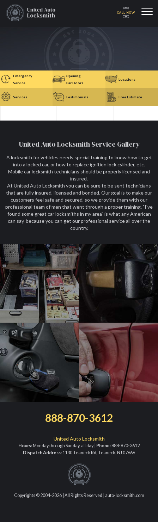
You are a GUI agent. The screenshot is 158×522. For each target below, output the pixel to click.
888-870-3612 (79, 417)
